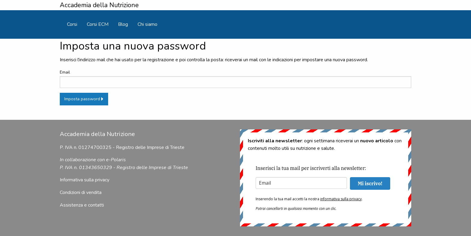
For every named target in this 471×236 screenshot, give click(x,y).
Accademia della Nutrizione (99, 5)
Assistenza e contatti (82, 205)
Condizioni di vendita (81, 192)
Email (235, 78)
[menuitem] (72, 24)
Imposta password (83, 99)
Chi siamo (147, 24)
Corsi (72, 24)
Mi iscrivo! (370, 183)
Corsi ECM (97, 24)
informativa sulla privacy (341, 198)
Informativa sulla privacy (84, 180)
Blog (123, 24)
